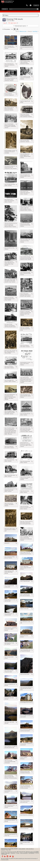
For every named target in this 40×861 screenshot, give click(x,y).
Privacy (17, 853)
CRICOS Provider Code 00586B (32, 851)
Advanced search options (20, 26)
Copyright (7, 853)
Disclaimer (13, 853)
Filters (5, 15)
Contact (3, 853)
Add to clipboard (16, 46)
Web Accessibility (24, 853)
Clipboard (27, 5)
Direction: (30, 31)
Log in (35, 5)
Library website (22, 848)
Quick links (30, 5)
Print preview (6, 29)
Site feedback (31, 853)
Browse (4, 9)
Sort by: (17, 31)
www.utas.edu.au (30, 848)
